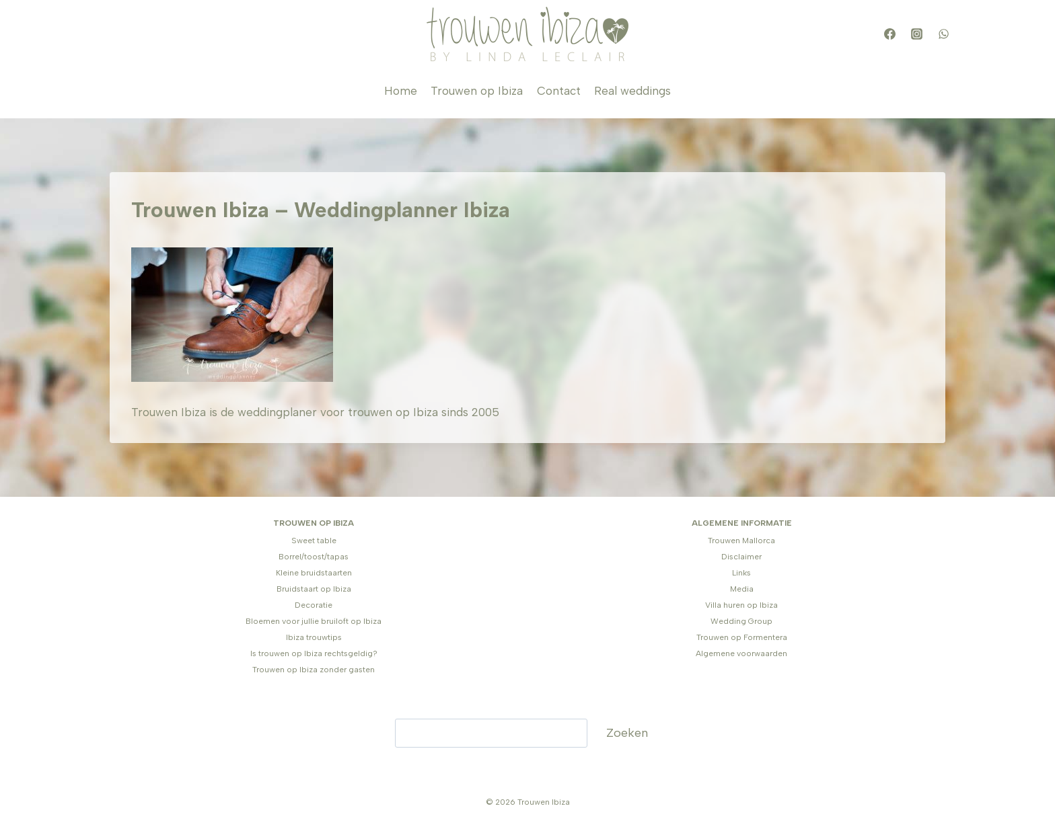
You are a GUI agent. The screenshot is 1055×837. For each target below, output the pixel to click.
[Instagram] (916, 34)
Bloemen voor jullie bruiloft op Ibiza (313, 621)
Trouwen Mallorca (741, 540)
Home (400, 90)
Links (741, 572)
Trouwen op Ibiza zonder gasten (313, 669)
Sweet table (313, 540)
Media (742, 589)
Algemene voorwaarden (741, 653)
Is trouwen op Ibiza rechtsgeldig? (313, 653)
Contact (559, 90)
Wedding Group (741, 621)
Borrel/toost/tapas (314, 556)
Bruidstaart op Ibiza (314, 589)
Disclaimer (741, 556)
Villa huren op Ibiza (741, 605)
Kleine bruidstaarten (314, 572)
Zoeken (627, 732)
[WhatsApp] (943, 34)
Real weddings (632, 90)
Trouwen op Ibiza (477, 90)
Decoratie (313, 605)
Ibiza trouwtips (314, 637)
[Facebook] (889, 34)
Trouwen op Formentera (741, 637)
